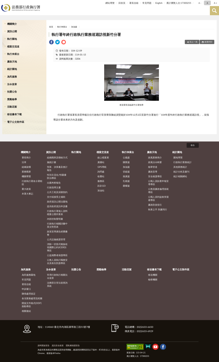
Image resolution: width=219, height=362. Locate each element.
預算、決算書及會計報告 (57, 168)
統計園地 (12, 68)
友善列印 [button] (208, 42)
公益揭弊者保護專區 (57, 255)
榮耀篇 (126, 185)
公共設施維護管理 (56, 239)
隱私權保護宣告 (73, 345)
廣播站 (100, 162)
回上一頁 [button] (193, 42)
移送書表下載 (14, 114)
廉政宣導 (152, 171)
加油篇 (74, 27)
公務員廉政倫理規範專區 (158, 190)
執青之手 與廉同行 (157, 209)
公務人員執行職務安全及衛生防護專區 (57, 261)
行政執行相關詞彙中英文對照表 (57, 225)
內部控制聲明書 (55, 218)
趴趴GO (101, 185)
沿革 (24, 162)
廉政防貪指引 (155, 204)
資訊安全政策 (58, 345)
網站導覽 (110, 3)
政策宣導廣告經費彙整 (57, 233)
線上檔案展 (103, 157)
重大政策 (26, 189)
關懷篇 (126, 162)
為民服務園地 (28, 274)
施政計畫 (51, 162)
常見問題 (146, 3)
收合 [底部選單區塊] (193, 145)
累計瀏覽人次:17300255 (178, 3)
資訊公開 (12, 31)
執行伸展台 (13, 53)
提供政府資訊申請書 (57, 206)
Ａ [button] (207, 3)
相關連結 (26, 311)
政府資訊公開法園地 (57, 201)
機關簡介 (12, 23)
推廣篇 (126, 176)
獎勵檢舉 (12, 99)
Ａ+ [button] (215, 3)
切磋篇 (126, 171)
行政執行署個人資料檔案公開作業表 (57, 212)
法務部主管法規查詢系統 (57, 284)
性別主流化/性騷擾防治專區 (56, 176)
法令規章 (12, 84)
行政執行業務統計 (182, 162)
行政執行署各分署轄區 (32, 183)
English (158, 3)
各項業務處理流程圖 (32, 298)
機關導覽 (26, 176)
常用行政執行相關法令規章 (57, 276)
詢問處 (100, 171)
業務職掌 (26, 171)
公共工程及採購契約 (57, 192)
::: (3, 2)
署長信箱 (133, 3)
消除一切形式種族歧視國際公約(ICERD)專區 (57, 247)
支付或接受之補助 (56, 196)
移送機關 (152, 274)
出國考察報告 (54, 182)
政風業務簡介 (155, 157)
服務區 (100, 181)
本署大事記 (27, 193)
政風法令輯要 (155, 162)
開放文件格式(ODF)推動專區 (32, 305)
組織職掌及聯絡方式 (57, 157)
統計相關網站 (180, 176)
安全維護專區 (155, 176)
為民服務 (12, 76)
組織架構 (26, 166)
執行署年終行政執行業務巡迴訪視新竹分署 (86, 34)
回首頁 (121, 3)
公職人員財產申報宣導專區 (158, 183)
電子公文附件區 (15, 121)
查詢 (214, 10)
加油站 (100, 190)
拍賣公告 (12, 91)
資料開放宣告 (43, 345)
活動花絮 (12, 106)
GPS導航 (101, 166)
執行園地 (12, 38)
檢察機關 (152, 279)
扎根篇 (126, 181)
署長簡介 (26, 157)
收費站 (100, 176)
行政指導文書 (54, 187)
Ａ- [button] (199, 3)
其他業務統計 (180, 166)
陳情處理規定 (28, 293)
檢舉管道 (152, 166)
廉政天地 (12, 61)
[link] (51, 42)
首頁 (51, 27)
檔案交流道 (13, 46)
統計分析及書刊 (181, 171)
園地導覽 (177, 157)
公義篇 (126, 157)
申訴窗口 (26, 289)
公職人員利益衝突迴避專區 (158, 198)
